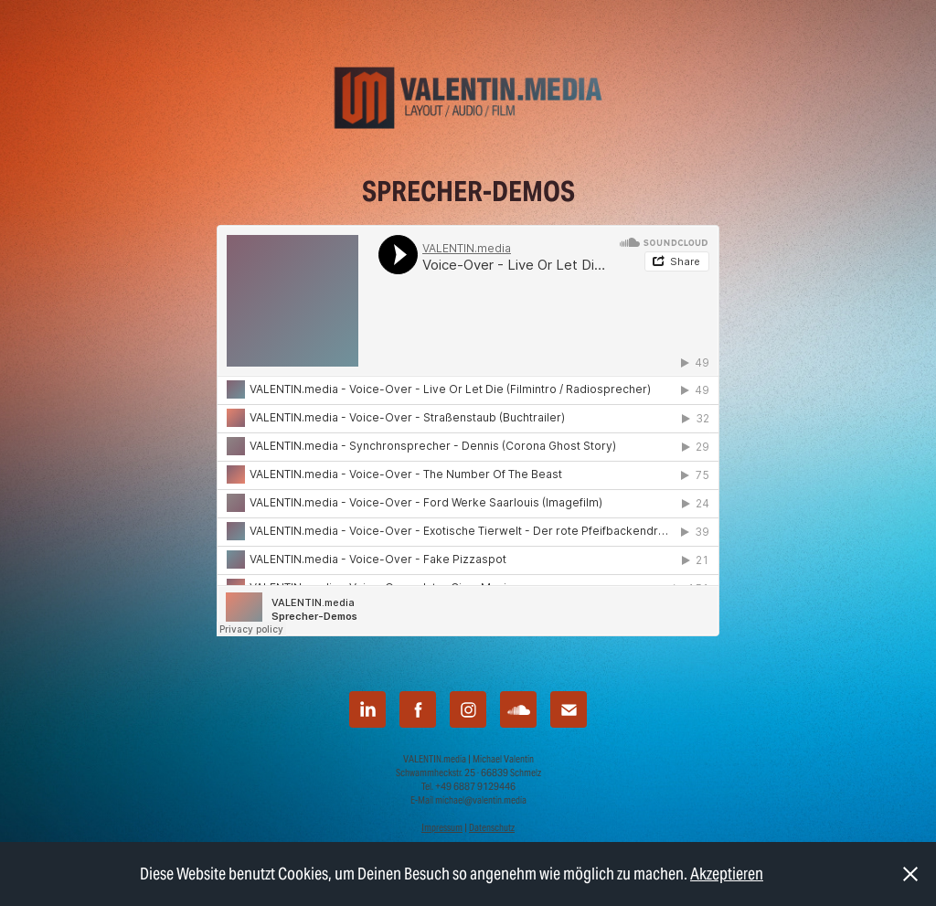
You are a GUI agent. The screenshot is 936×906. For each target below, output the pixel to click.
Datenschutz (492, 827)
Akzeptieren (726, 873)
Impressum (442, 827)
